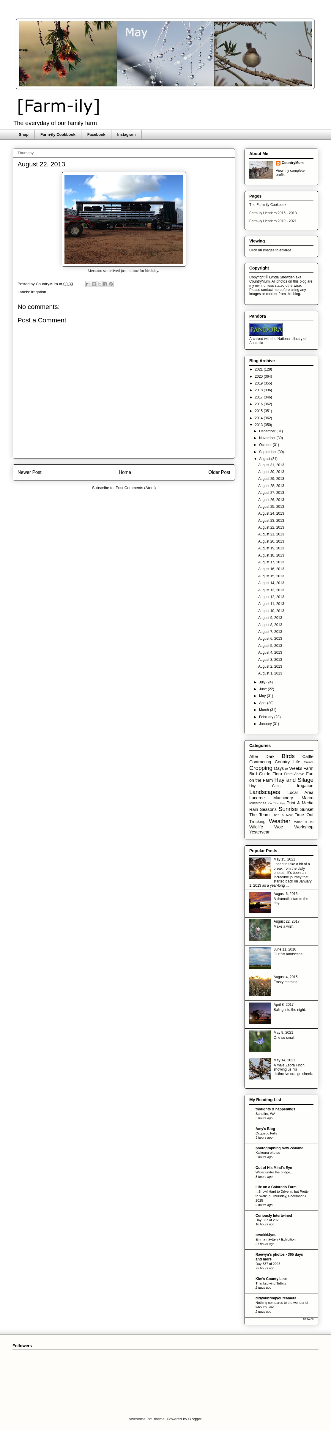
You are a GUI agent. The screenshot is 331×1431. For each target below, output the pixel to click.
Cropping (260, 768)
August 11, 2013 (271, 604)
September (268, 452)
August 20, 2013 (271, 541)
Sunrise (288, 809)
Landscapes (264, 792)
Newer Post (30, 472)
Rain (253, 809)
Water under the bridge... (274, 1172)
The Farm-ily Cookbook (267, 205)
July (263, 682)
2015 (259, 411)
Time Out (304, 814)
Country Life (287, 761)
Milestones (257, 803)
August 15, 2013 (271, 576)
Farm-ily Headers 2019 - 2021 (273, 221)
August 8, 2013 (270, 625)
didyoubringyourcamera (276, 1298)
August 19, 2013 (271, 548)
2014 (259, 418)
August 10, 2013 (271, 611)
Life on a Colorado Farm (276, 1187)
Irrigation (38, 292)
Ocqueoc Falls (266, 1133)
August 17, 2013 (271, 562)
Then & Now (282, 815)
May (263, 696)
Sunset (306, 809)
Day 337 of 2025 (268, 1220)
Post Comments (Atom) (136, 488)
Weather (279, 821)
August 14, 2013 (271, 583)
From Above (294, 774)
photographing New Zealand (279, 1148)
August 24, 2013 (271, 513)
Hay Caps (264, 786)
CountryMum (293, 163)
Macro (307, 797)
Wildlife (256, 827)
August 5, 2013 (270, 646)
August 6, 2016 (286, 894)
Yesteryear (259, 832)
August (265, 459)
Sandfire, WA (265, 1113)
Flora (277, 773)
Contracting (260, 761)
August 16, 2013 (271, 569)
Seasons (268, 809)
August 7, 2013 (270, 632)
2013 (259, 425)
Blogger (194, 1419)
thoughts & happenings (275, 1109)
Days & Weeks (288, 768)
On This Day (276, 803)
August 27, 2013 (271, 493)
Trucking (257, 821)
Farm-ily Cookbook (57, 134)
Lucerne (257, 797)
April (263, 703)
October (266, 445)
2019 (259, 383)
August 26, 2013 (271, 500)
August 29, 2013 (271, 479)
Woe (278, 827)
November (268, 438)
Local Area (300, 792)
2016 (259, 404)
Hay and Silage (293, 780)
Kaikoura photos (268, 1152)
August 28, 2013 (271, 486)
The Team (259, 814)
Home (125, 472)
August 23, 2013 (271, 520)
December (268, 431)
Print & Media (299, 802)
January (266, 724)
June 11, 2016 (285, 949)
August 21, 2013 (271, 534)
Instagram (126, 134)
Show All (308, 1318)
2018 (259, 390)
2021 (259, 369)
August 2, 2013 (270, 666)
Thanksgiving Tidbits (271, 1283)
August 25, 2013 (271, 507)
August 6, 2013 (270, 638)
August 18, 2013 (271, 555)
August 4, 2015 (286, 977)
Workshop (303, 827)
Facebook (96, 134)
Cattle (307, 756)
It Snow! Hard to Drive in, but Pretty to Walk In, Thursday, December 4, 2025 (282, 1196)
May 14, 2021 (284, 1060)
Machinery (283, 797)
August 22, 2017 (287, 921)
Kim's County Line (271, 1279)
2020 (259, 376)
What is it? (303, 822)
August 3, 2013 (270, 660)
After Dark (262, 756)
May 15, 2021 (284, 859)
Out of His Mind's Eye (274, 1168)
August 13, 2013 (271, 590)
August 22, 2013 (271, 527)
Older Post (219, 472)
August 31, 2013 (271, 465)
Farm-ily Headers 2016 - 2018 (273, 213)
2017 (259, 397)
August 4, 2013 (270, 652)
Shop (24, 134)
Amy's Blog (265, 1129)
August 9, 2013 (270, 618)
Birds (288, 756)
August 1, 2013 (270, 673)
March (264, 710)
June (263, 689)
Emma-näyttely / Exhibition (276, 1239)
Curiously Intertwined (274, 1215)
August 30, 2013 (271, 472)
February (266, 717)
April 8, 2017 (284, 1005)
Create (308, 762)
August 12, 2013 (271, 597)
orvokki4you (266, 1235)
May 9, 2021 (283, 1032)
